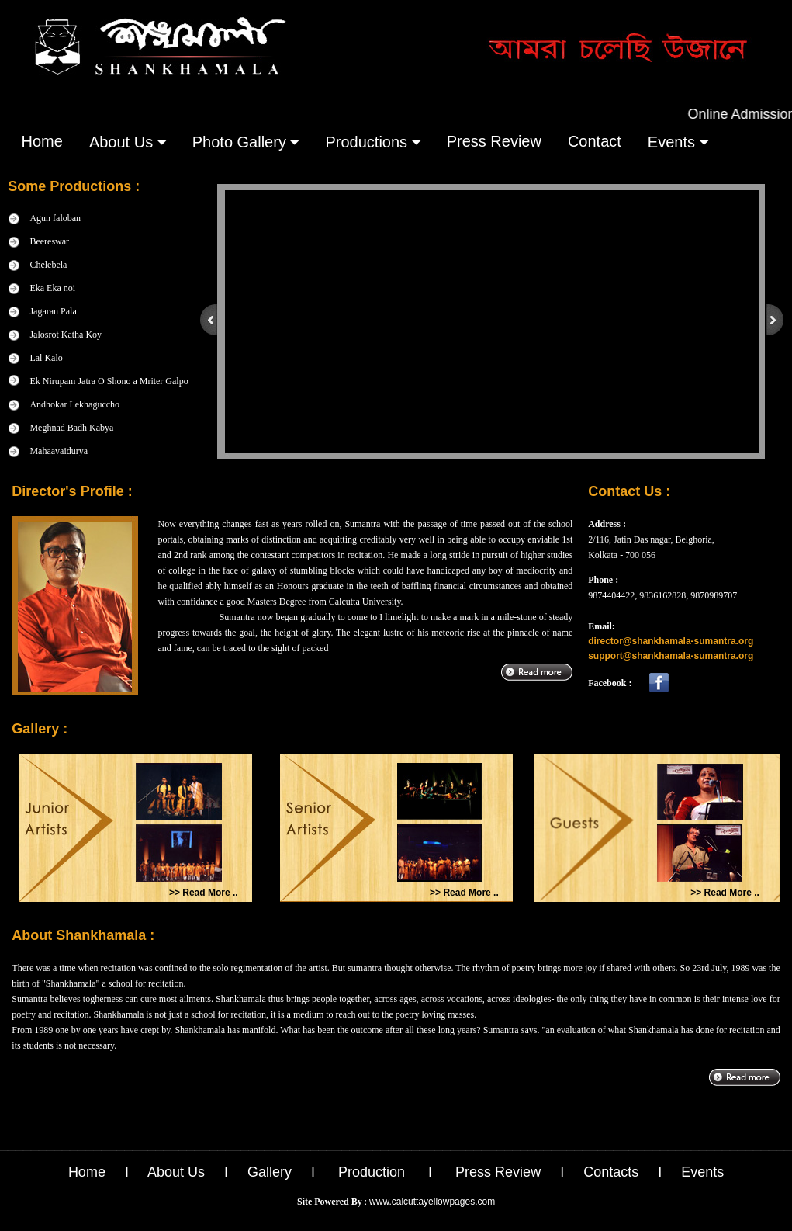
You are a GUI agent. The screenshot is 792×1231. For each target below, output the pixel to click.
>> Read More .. (203, 892)
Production (371, 1172)
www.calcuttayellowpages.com (432, 1201)
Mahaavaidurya (58, 451)
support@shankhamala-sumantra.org (670, 655)
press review (494, 141)
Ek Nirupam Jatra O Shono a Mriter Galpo (108, 381)
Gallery (269, 1172)
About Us (127, 142)
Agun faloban (55, 218)
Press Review (498, 1172)
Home (42, 141)
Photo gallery (245, 142)
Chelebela (48, 264)
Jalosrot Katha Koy (65, 334)
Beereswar (49, 241)
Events (702, 1172)
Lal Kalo (45, 357)
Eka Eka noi (52, 288)
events (678, 142)
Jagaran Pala (52, 311)
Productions (372, 142)
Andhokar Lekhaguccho (74, 404)
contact (594, 141)
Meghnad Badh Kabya (71, 427)
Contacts (610, 1172)
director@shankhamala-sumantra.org (670, 641)
